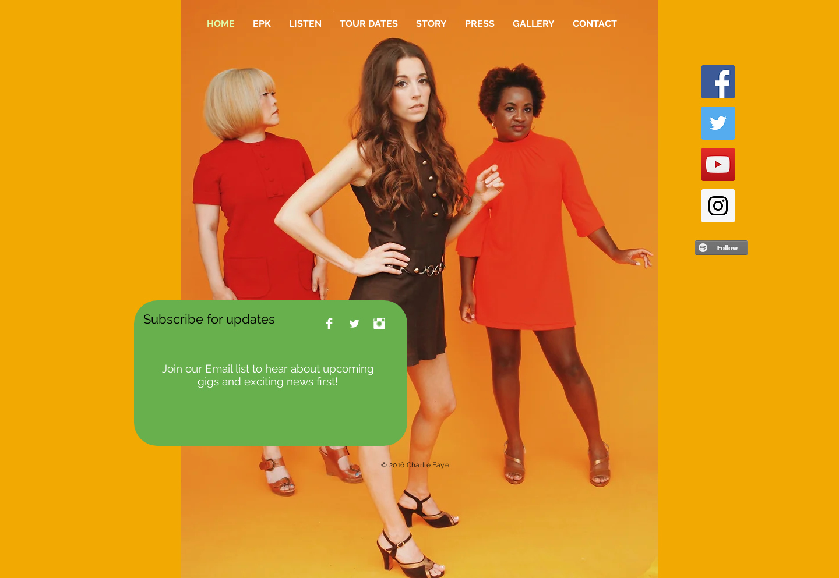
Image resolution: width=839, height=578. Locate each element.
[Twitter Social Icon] (718, 123)
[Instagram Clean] (379, 323)
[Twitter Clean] (354, 323)
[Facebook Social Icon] (718, 81)
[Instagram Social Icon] (718, 205)
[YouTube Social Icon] (718, 164)
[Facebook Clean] (329, 323)
